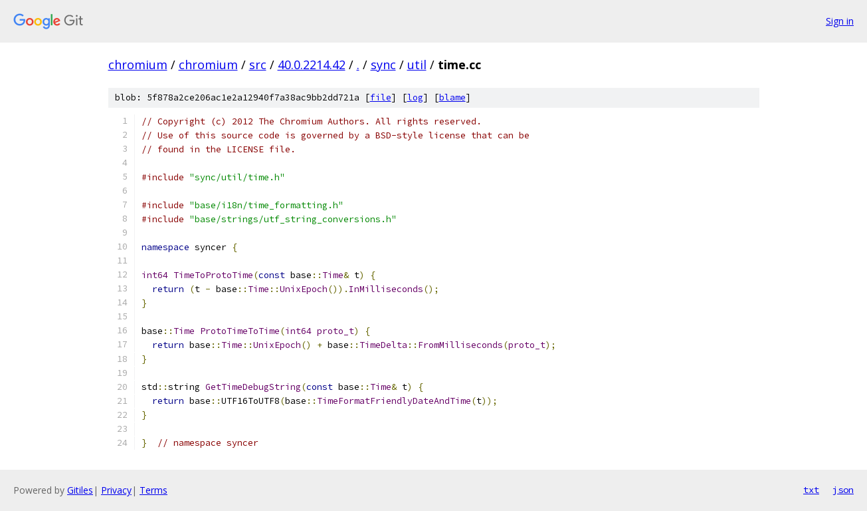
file (380, 97)
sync (383, 65)
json (843, 490)
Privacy (116, 490)
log (415, 97)
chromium (137, 65)
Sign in (840, 21)
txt (811, 490)
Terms (153, 490)
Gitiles (80, 490)
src (257, 65)
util (417, 65)
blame (452, 97)
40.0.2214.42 (311, 65)
